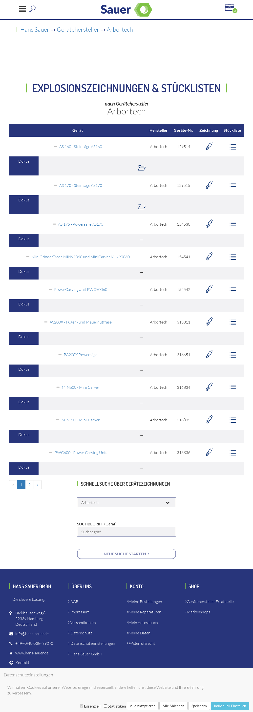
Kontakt (22, 662)
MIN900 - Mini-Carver (81, 419)
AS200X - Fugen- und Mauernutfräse (81, 322)
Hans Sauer (34, 29)
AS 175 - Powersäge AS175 (80, 224)
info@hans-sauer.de (32, 633)
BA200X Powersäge (80, 354)
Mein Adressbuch (143, 622)
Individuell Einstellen (230, 706)
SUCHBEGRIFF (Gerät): (97, 523)
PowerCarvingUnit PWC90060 (80, 289)
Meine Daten (139, 632)
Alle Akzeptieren (142, 706)
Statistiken (115, 706)
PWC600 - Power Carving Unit (81, 452)
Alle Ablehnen (173, 706)
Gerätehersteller (78, 29)
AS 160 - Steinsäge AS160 (80, 146)
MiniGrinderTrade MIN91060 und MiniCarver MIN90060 (81, 256)
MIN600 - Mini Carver (80, 387)
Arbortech (120, 29)
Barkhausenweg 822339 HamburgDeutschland (30, 618)
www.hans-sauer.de (31, 652)
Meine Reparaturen (144, 611)
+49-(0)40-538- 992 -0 (34, 643)
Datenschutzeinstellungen (92, 643)
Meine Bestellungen (145, 601)
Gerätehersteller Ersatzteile (210, 601)
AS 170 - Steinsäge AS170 (80, 185)
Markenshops (198, 611)
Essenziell (90, 706)
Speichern (199, 706)
